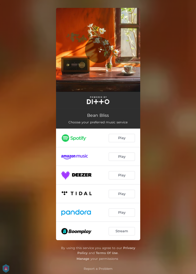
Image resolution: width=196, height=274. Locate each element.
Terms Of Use (107, 253)
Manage (83, 259)
